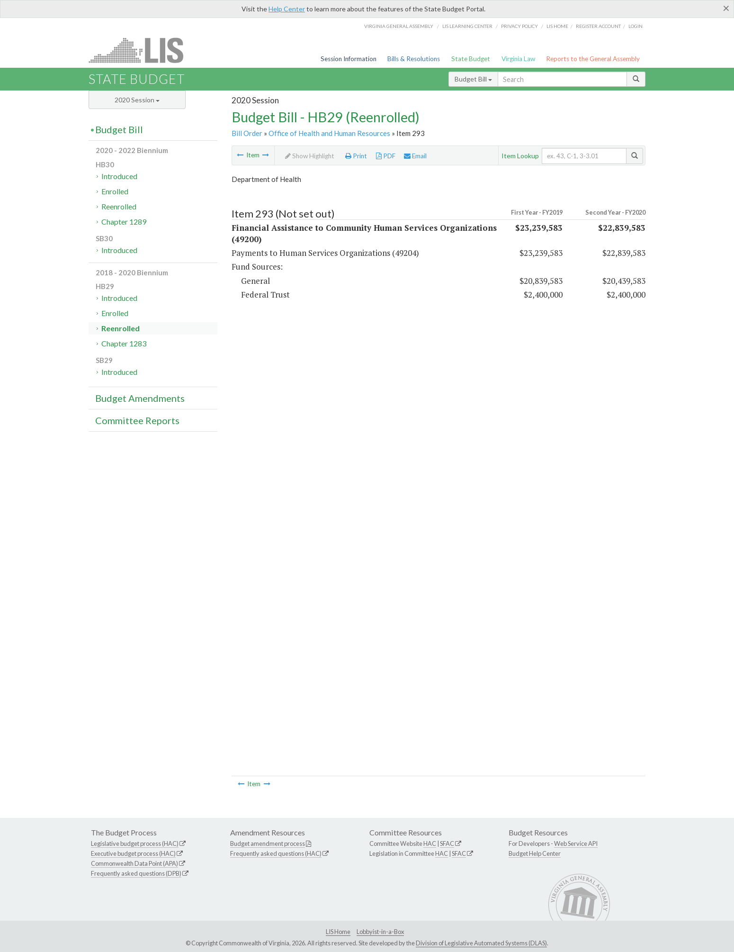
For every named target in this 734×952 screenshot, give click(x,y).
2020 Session (137, 100)
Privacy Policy (519, 26)
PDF (385, 156)
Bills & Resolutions (413, 59)
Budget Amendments (140, 398)
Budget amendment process (267, 843)
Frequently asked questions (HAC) (276, 853)
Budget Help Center (535, 853)
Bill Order (247, 133)
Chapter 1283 (123, 343)
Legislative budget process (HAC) (135, 843)
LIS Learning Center (467, 26)
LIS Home (338, 931)
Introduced (119, 176)
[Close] (726, 8)
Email (415, 156)
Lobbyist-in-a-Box (380, 931)
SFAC (447, 843)
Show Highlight (309, 156)
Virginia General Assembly (398, 26)
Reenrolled (118, 206)
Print (356, 156)
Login (635, 26)
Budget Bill (473, 79)
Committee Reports (137, 420)
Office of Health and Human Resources (329, 133)
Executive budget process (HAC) (133, 853)
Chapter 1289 (123, 221)
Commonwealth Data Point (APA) (134, 863)
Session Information (348, 59)
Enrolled (114, 191)
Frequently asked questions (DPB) (136, 873)
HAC (429, 843)
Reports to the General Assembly (593, 59)
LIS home (557, 26)
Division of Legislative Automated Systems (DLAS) (481, 943)
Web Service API (576, 843)
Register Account (598, 26)
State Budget (470, 59)
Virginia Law (518, 59)
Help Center (287, 9)
